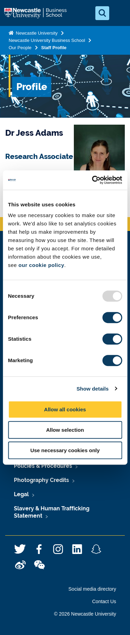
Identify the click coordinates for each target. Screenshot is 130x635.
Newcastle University (36, 33)
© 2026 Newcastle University (85, 614)
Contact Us (104, 601)
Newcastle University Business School (47, 40)
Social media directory (92, 589)
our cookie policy (41, 265)
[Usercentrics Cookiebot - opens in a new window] (92, 180)
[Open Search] (102, 13)
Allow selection (65, 430)
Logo (36, 13)
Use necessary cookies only (64, 450)
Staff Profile (54, 47)
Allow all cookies (65, 409)
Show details (93, 389)
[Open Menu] (119, 13)
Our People (20, 47)
